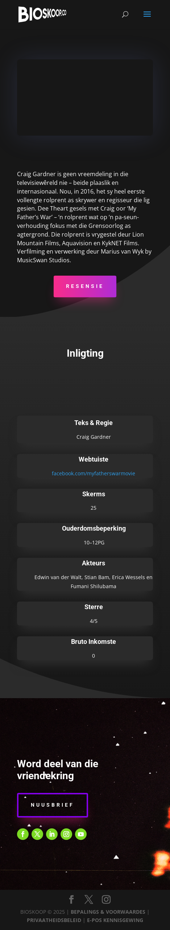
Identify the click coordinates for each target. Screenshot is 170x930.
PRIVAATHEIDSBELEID (54, 920)
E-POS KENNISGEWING (115, 920)
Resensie (85, 286)
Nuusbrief (52, 805)
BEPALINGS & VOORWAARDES (108, 911)
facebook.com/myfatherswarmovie (93, 473)
